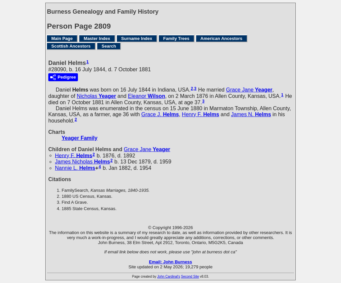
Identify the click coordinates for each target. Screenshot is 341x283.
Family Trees (176, 38)
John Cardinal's (168, 276)
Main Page (62, 38)
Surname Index (136, 38)
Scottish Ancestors (71, 46)
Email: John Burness (170, 261)
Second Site (190, 276)
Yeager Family (80, 138)
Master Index (97, 38)
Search (109, 46)
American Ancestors (221, 38)
